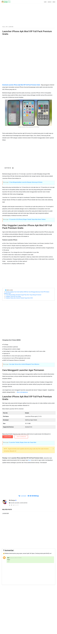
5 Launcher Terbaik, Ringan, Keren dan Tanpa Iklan (22, 442)
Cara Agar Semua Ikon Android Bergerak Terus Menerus (24, 364)
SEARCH (49, 2)
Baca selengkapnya (22, 392)
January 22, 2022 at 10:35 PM (15, 557)
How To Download (21, 436)
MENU (54, 2)
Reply (8, 561)
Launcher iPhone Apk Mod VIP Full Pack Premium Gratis (27, 32)
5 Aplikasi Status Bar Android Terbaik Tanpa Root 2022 (19, 298)
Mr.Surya (12, 500)
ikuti (29, 460)
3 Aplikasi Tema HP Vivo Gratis (13, 296)
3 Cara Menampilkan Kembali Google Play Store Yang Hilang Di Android (23, 294)
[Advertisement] (28, 14)
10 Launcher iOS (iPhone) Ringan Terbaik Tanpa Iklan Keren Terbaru (27, 219)
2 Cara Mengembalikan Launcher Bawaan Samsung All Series (25, 182)
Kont (8, 557)
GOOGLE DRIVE (7, 436)
